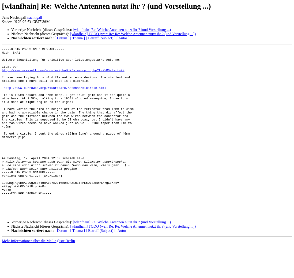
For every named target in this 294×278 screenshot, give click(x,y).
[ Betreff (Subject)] (100, 264)
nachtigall (34, 17)
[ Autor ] (123, 38)
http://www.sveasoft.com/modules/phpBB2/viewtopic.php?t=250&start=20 (63, 75)
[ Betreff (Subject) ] (100, 38)
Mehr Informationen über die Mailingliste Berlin (38, 274)
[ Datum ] (62, 38)
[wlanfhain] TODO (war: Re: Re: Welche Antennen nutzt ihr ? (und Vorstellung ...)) (133, 34)
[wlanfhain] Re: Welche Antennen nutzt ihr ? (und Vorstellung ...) (122, 30)
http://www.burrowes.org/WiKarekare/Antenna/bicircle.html (55, 96)
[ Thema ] (77, 38)
